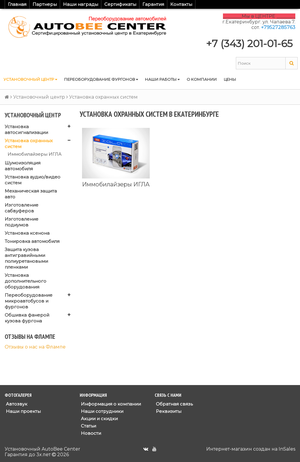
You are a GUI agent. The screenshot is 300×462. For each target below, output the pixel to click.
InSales (287, 449)
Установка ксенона (27, 233)
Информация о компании (110, 404)
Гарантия (153, 4)
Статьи (88, 426)
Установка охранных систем (29, 143)
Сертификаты (120, 4)
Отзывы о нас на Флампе (35, 347)
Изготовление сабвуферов (21, 208)
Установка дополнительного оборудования (25, 281)
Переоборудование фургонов (101, 79)
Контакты (181, 4)
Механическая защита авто (31, 194)
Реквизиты (168, 411)
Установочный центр (30, 79)
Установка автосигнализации (26, 129)
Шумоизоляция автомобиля (22, 165)
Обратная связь (174, 404)
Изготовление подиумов (21, 222)
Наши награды (80, 4)
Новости (90, 433)
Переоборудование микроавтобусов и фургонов (28, 301)
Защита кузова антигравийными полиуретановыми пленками (26, 258)
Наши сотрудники (101, 411)
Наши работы (162, 79)
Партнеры (45, 4)
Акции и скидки (99, 418)
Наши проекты (23, 411)
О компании (202, 79)
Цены (230, 79)
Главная (17, 4)
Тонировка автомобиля (32, 241)
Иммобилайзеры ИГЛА (35, 154)
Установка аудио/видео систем (32, 180)
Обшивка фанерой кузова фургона (27, 318)
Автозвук (16, 404)
